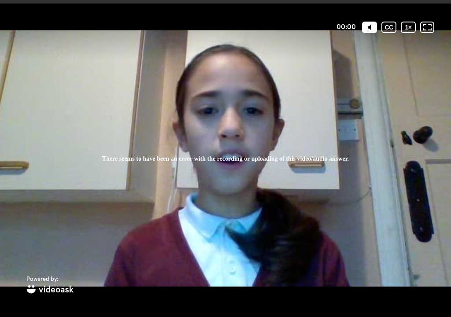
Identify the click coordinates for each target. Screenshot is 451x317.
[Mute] (369, 27)
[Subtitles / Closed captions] (388, 27)
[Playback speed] (408, 27)
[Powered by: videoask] (50, 286)
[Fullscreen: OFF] (427, 27)
